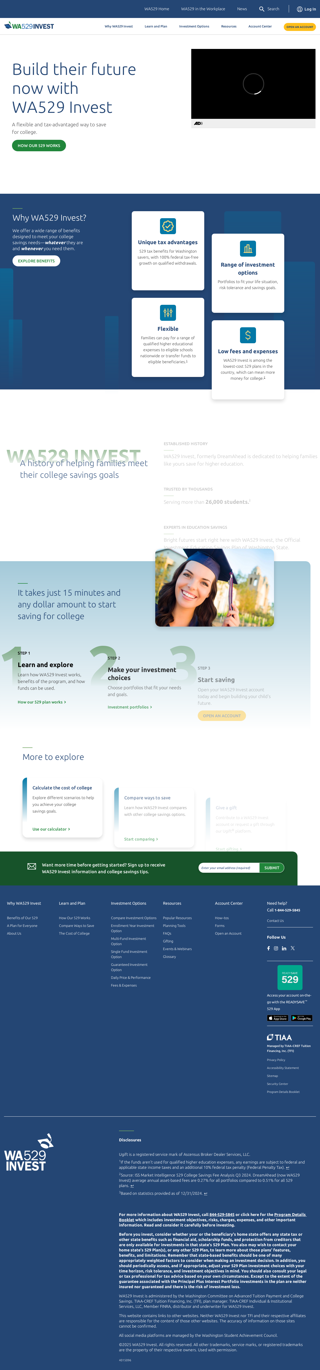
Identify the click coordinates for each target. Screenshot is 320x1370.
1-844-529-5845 (287, 910)
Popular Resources (177, 918)
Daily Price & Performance (131, 978)
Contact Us (275, 921)
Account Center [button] (260, 26)
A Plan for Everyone (22, 926)
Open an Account (299, 26)
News (242, 8)
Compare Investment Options (133, 918)
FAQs (167, 933)
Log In (306, 9)
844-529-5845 (222, 1214)
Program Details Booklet (283, 1091)
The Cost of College (74, 933)
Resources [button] (228, 26)
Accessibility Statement (283, 1067)
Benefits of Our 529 (22, 918)
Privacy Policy (276, 1059)
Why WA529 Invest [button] (119, 26)
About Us (14, 933)
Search (268, 9)
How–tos (222, 918)
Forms (219, 926)
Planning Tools (174, 926)
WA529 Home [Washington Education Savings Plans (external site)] (156, 8)
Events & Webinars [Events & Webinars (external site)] (177, 949)
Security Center (277, 1083)
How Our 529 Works (39, 145)
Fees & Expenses (124, 985)
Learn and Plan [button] (156, 26)
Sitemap (272, 1075)
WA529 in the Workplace (203, 8)
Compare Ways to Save (76, 926)
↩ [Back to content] (287, 1167)
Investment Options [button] (194, 26)
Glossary (169, 957)
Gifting (168, 941)
